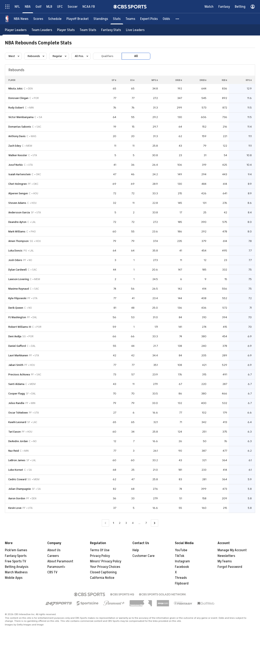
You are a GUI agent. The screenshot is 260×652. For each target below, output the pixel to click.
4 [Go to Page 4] (133, 523)
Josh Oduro (15, 260)
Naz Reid (13, 450)
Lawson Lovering (18, 279)
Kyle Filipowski (17, 298)
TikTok (179, 556)
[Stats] (116, 18)
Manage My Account (232, 550)
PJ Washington (17, 317)
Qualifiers (107, 56)
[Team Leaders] (42, 29)
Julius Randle (16, 403)
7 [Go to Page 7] (146, 523)
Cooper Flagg (16, 393)
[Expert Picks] (149, 18)
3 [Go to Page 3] (126, 523)
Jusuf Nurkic (15, 164)
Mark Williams (16, 231)
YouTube (181, 550)
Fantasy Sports (16, 556)
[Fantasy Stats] (111, 29)
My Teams (225, 561)
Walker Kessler (17, 155)
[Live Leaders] (135, 29)
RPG (249, 80)
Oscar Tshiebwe (18, 412)
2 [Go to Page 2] (119, 523)
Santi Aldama (16, 384)
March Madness (16, 572)
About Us (54, 550)
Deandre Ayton (17, 222)
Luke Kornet (15, 470)
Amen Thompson (18, 241)
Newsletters (226, 556)
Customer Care (143, 556)
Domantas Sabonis (19, 126)
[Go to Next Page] (154, 523)
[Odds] (166, 18)
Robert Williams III (19, 327)
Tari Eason (14, 431)
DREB (203, 80)
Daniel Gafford (17, 346)
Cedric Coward (17, 479)
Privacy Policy (100, 556)
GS (132, 80)
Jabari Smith (15, 365)
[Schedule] (55, 18)
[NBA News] (21, 18)
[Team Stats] (88, 29)
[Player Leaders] (15, 29)
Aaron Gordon (16, 498)
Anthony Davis (17, 136)
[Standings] (100, 18)
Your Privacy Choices (105, 567)
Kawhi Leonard (17, 422)
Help (135, 550)
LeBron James (16, 460)
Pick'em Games (16, 550)
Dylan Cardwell (17, 269)
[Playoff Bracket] (77, 18)
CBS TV (52, 572)
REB (224, 80)
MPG (155, 80)
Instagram (182, 561)
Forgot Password (230, 567)
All (136, 56)
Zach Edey (14, 145)
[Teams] (130, 18)
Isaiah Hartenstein (19, 174)
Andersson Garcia (19, 212)
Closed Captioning (103, 572)
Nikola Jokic (15, 88)
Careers (53, 556)
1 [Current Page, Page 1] (113, 523)
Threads (181, 578)
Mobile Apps (14, 578)
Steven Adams (17, 203)
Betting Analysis (16, 567)
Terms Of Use (99, 550)
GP (114, 80)
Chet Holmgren (17, 184)
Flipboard (181, 583)
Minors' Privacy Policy (105, 561)
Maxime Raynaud (18, 288)
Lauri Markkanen (18, 355)
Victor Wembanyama (21, 117)
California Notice (102, 578)
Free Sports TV (15, 561)
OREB (178, 80)
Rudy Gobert (16, 107)
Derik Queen (15, 307)
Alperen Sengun (18, 193)
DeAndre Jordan (18, 441)
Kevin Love (15, 508)
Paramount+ (56, 567)
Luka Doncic (15, 250)
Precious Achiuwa (19, 374)
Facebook (182, 567)
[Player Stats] (66, 29)
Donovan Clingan (18, 98)
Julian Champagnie (19, 489)
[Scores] (38, 18)
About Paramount (60, 561)
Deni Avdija (14, 336)
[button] (177, 18)
